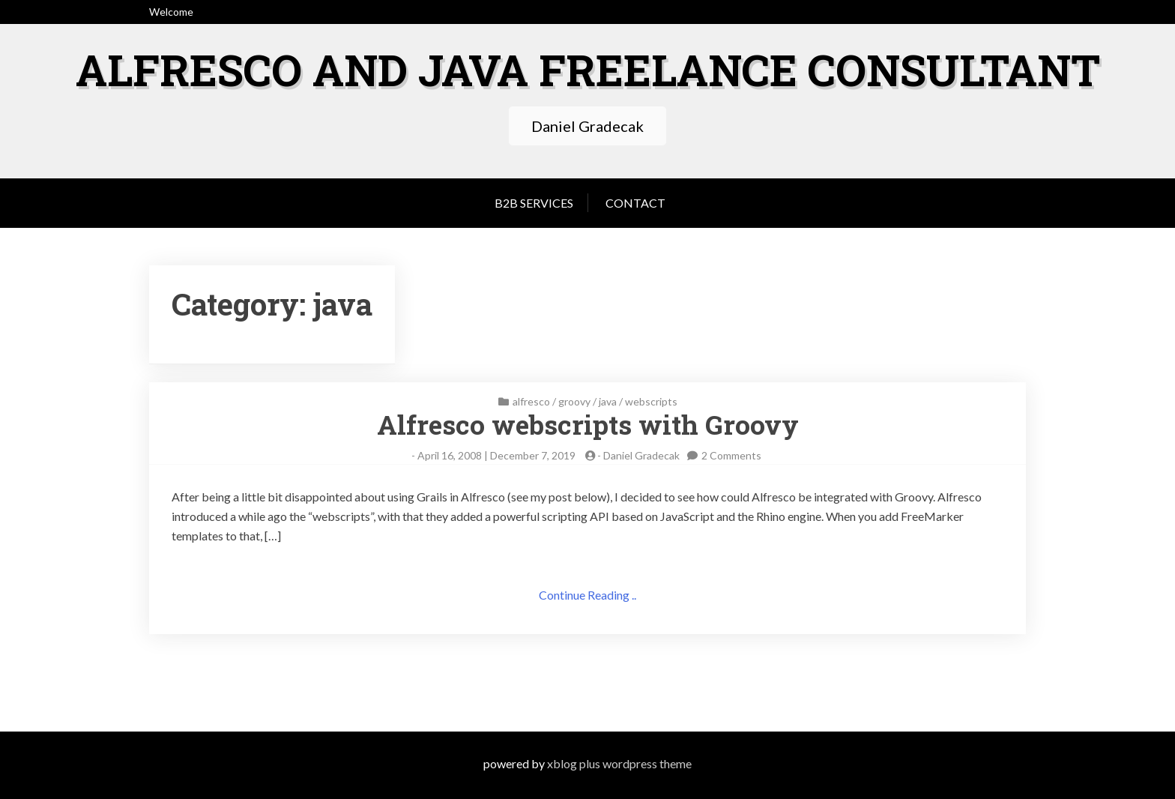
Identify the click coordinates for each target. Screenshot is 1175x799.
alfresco (531, 400)
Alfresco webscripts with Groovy (588, 423)
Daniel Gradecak (641, 454)
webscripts (651, 400)
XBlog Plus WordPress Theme (619, 763)
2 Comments (731, 454)
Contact (635, 202)
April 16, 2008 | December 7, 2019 (496, 454)
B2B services (534, 202)
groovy (574, 400)
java (608, 400)
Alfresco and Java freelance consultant (587, 68)
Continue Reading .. (587, 594)
